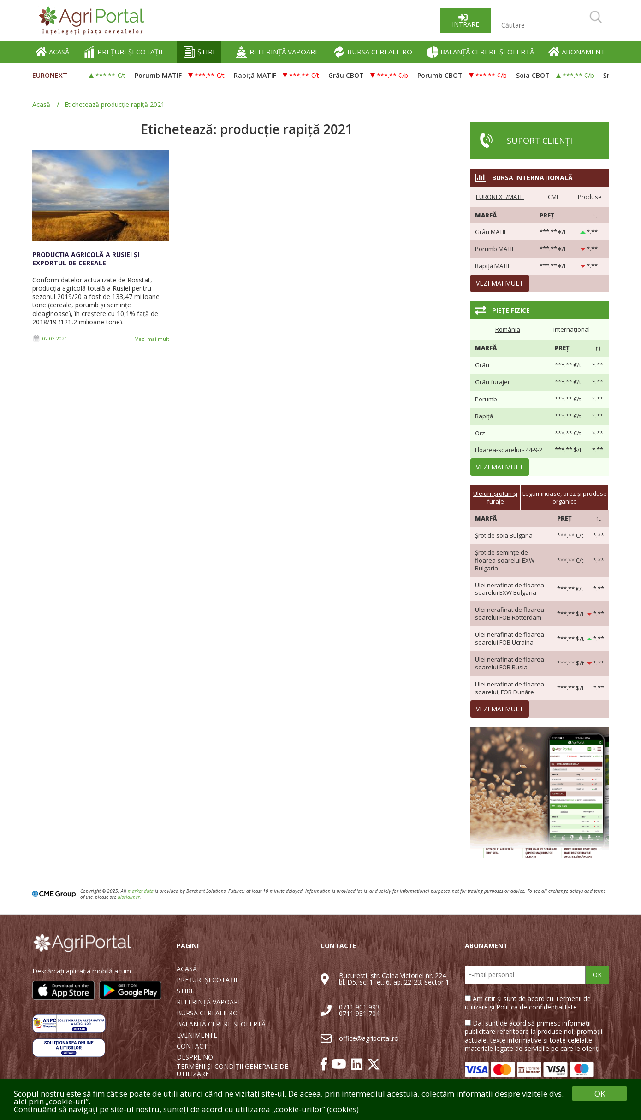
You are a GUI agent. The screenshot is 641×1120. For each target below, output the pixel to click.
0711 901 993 (359, 1007)
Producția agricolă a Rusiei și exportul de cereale (85, 258)
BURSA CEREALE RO (372, 52)
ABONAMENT (576, 51)
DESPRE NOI (196, 1057)
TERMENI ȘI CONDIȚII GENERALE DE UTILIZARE (232, 1070)
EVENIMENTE (197, 1035)
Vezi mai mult (152, 338)
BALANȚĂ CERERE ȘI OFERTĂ (480, 52)
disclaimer (129, 897)
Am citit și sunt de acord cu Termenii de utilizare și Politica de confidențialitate (528, 1002)
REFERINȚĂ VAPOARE (277, 52)
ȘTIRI (199, 52)
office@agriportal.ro (368, 1038)
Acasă (41, 104)
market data (141, 891)
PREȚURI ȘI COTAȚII (123, 52)
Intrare (465, 24)
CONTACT (192, 1046)
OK (597, 974)
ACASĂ (52, 51)
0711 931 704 (359, 1013)
